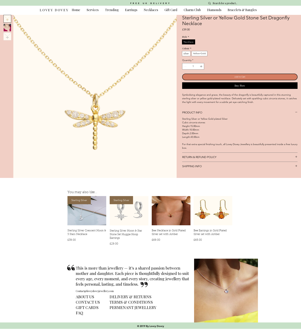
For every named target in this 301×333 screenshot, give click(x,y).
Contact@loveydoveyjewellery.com (95, 291)
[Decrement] (185, 66)
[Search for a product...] (231, 3)
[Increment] (201, 66)
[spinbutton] (193, 66)
